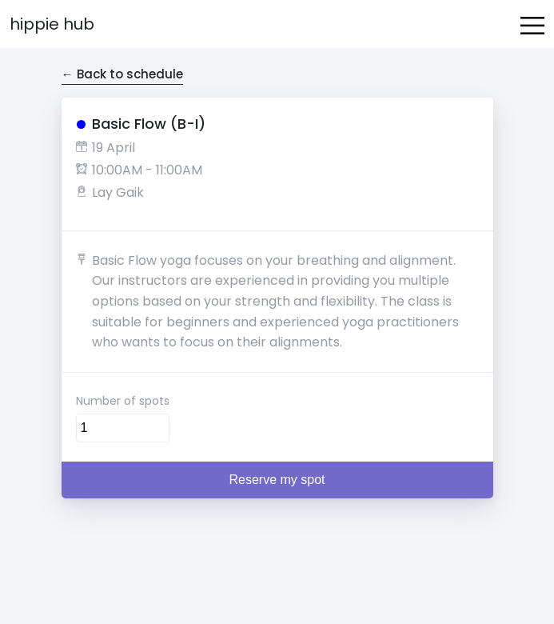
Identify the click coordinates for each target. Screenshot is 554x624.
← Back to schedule (122, 74)
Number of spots (122, 401)
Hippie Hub (52, 24)
